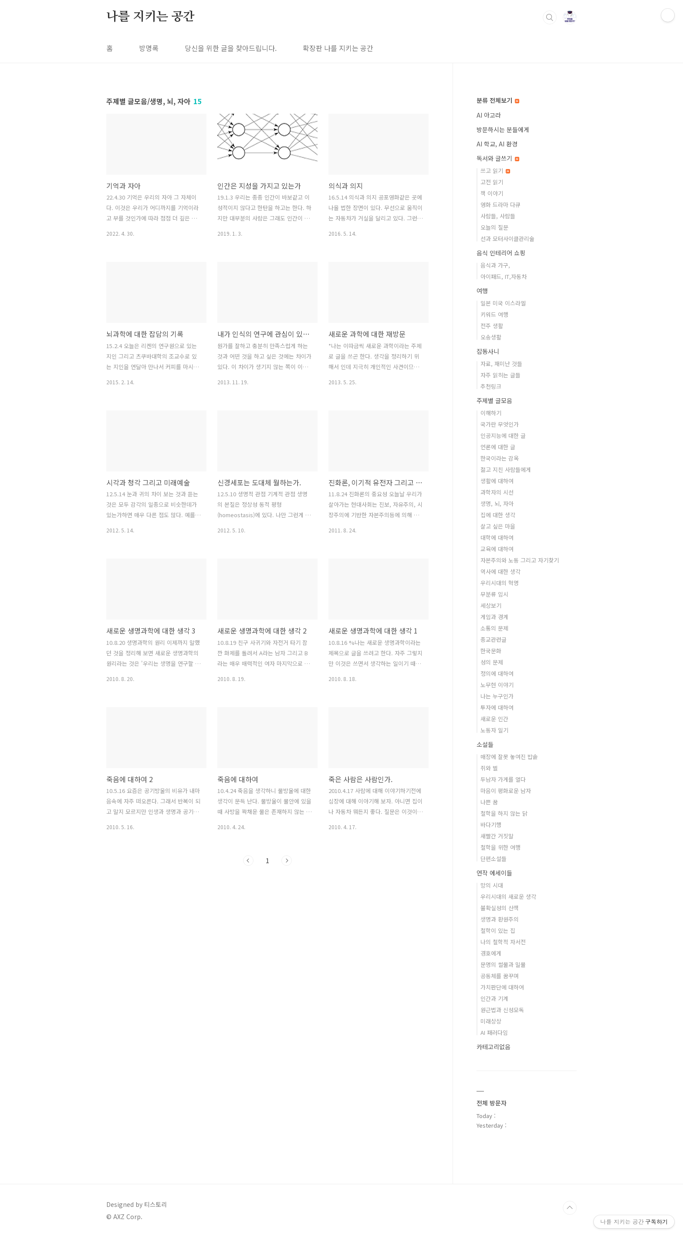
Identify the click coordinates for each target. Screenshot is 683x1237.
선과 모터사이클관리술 (507, 238)
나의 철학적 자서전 (503, 942)
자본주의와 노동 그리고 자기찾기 (519, 560)
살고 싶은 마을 (497, 526)
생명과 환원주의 (499, 919)
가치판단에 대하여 (502, 987)
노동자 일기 (494, 730)
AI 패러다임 (494, 1032)
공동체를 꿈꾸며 (499, 976)
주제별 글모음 (494, 400)
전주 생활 (491, 326)
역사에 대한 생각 (500, 571)
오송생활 (490, 337)
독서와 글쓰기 (498, 158)
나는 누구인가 (497, 696)
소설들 (485, 744)
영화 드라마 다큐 (500, 204)
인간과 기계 (494, 998)
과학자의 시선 (497, 492)
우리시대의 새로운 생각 (508, 896)
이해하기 (490, 413)
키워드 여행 (494, 314)
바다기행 (490, 824)
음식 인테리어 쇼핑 (501, 252)
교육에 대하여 (497, 549)
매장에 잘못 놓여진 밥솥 (509, 756)
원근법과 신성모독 (502, 1010)
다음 (286, 860)
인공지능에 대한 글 (503, 435)
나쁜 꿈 (489, 802)
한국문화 (490, 651)
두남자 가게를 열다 (503, 779)
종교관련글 (493, 639)
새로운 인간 (494, 719)
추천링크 (490, 386)
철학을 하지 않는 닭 (503, 813)
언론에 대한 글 (497, 447)
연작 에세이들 (494, 872)
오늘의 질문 (494, 227)
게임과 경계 (494, 617)
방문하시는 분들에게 (503, 129)
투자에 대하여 (497, 707)
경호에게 (490, 953)
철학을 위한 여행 (500, 847)
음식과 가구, (495, 265)
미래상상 (490, 1021)
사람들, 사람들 (497, 216)
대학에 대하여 (497, 537)
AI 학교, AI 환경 (497, 143)
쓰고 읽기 (495, 170)
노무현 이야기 (497, 685)
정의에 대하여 (497, 673)
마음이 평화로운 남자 (505, 790)
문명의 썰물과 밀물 (503, 964)
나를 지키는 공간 (150, 17)
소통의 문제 (494, 628)
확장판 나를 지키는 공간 (338, 48)
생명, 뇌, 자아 (497, 503)
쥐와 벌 (489, 768)
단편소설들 (493, 858)
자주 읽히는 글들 (500, 375)
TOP (570, 1208)
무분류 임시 (494, 594)
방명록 (149, 48)
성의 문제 (491, 662)
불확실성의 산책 (499, 908)
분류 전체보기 (498, 100)
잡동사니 (488, 351)
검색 (549, 17)
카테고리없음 (494, 1046)
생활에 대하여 (497, 481)
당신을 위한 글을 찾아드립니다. (231, 48)
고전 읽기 (491, 182)
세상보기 (490, 605)
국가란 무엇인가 (499, 424)
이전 (248, 860)
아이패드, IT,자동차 (503, 276)
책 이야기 (491, 193)
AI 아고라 (489, 115)
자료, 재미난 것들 (501, 363)
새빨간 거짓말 (497, 836)
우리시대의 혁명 (499, 583)
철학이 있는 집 (497, 930)
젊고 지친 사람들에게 (505, 469)
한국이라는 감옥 (499, 458)
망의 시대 (491, 885)
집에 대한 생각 (497, 515)
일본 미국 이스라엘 (503, 303)
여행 (482, 290)
